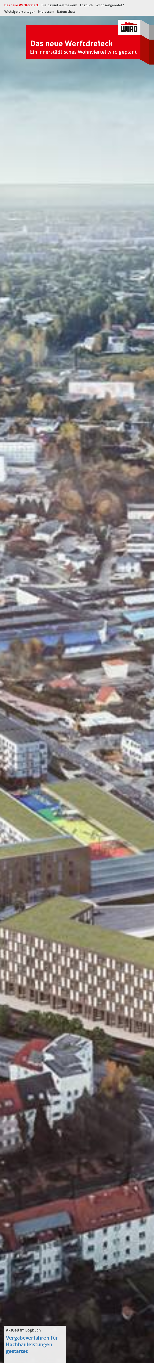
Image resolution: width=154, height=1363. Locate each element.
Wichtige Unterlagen (19, 12)
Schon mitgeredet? (109, 5)
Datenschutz (66, 12)
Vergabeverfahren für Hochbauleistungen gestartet (32, 1344)
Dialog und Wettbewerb (59, 5)
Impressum (46, 12)
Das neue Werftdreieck (22, 5)
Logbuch (86, 5)
